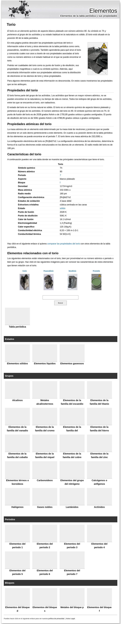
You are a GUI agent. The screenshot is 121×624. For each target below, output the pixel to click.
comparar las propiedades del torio (63, 243)
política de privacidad (56, 618)
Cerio (24, 271)
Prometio (96, 271)
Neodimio (72, 271)
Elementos (103, 10)
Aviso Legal (70, 618)
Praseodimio (49, 271)
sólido (62, 208)
